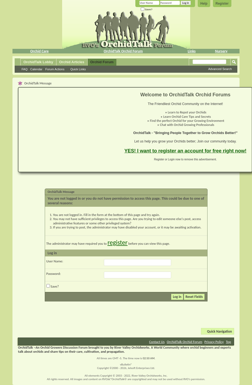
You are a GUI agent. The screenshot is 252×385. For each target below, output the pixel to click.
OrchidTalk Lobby (38, 62)
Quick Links (78, 69)
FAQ (24, 69)
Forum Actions (54, 69)
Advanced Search (220, 69)
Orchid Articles (71, 62)
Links (192, 51)
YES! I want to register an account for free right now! (185, 151)
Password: (53, 274)
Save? (147, 9)
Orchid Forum (102, 62)
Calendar (36, 69)
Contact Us (157, 342)
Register (222, 3)
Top (228, 342)
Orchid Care (39, 51)
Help (204, 3)
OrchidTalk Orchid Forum (123, 51)
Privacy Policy (214, 342)
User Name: (54, 261)
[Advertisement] (68, 130)
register (117, 242)
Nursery (221, 51)
